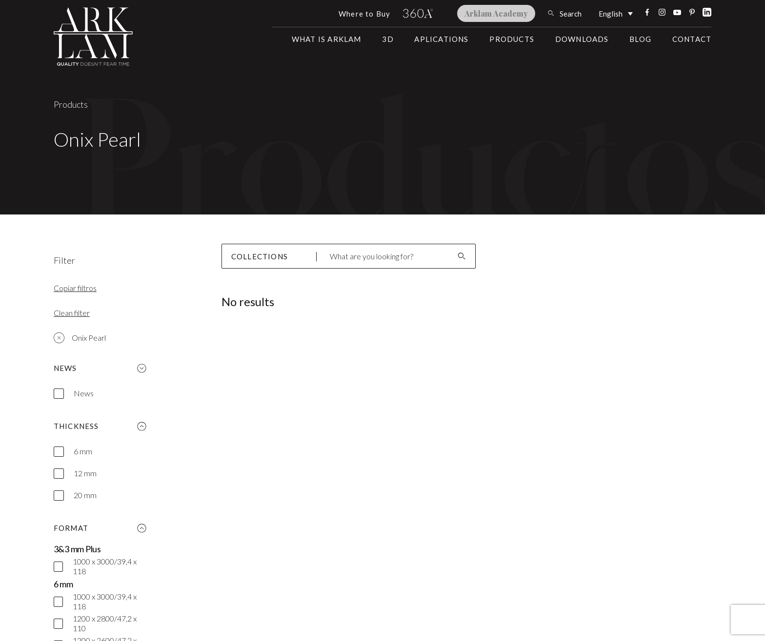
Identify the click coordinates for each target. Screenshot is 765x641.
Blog (640, 39)
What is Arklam (327, 39)
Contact (691, 39)
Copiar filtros (75, 287)
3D (387, 39)
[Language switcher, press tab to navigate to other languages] (616, 13)
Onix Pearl (80, 337)
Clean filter (72, 312)
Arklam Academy (496, 13)
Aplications (441, 39)
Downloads (582, 39)
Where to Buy (364, 13)
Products (511, 39)
